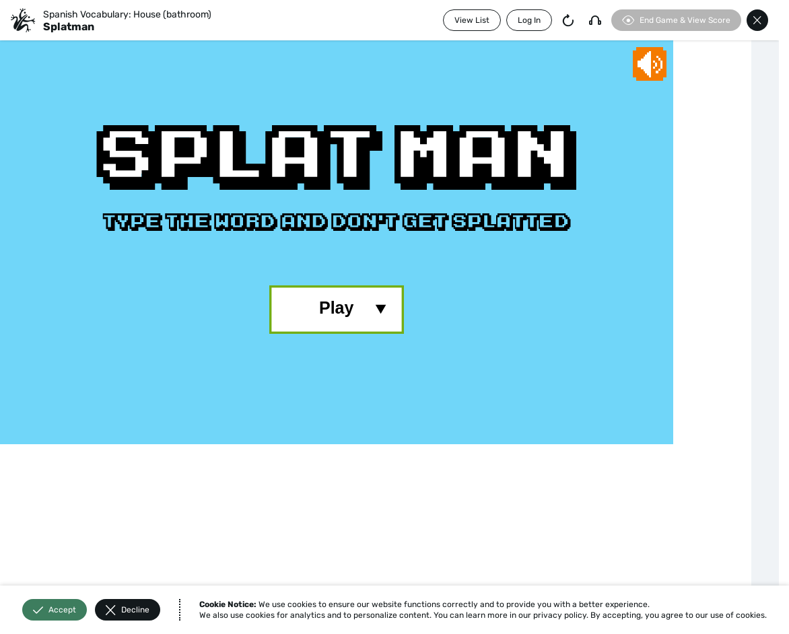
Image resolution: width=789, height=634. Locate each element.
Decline (127, 610)
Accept (54, 610)
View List (471, 20)
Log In (529, 20)
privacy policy (559, 615)
